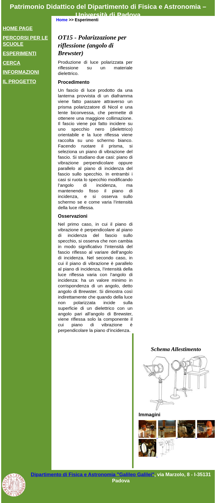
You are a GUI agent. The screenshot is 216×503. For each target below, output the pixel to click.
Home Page (18, 28)
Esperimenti (19, 53)
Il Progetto (19, 81)
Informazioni (21, 72)
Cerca (11, 63)
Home (62, 19)
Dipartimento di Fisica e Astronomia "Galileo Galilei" (92, 474)
